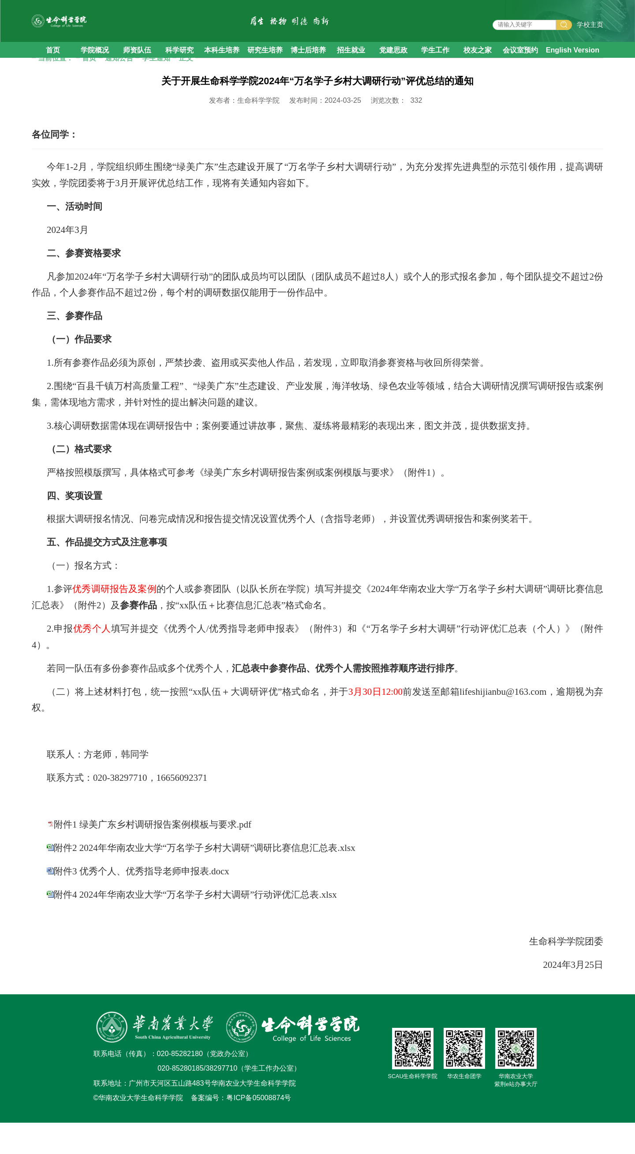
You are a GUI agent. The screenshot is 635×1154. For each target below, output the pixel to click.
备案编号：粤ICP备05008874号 (241, 1129)
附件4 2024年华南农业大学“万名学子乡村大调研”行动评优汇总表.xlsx (195, 926)
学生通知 (156, 89)
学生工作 (435, 65)
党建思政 (393, 65)
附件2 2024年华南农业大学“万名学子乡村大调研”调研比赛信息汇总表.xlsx (204, 879)
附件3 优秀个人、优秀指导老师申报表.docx (141, 902)
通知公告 (119, 89)
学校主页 (590, 32)
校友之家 (477, 65)
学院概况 (95, 65)
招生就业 (351, 65)
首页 (53, 65)
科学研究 (179, 65)
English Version (572, 65)
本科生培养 (221, 65)
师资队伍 (137, 65)
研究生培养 (265, 65)
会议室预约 (520, 65)
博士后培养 (308, 65)
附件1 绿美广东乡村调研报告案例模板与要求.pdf (152, 856)
